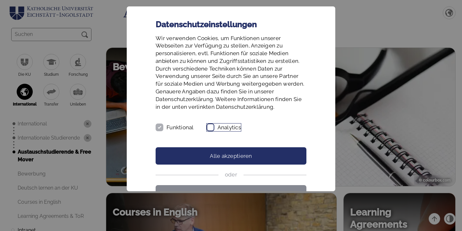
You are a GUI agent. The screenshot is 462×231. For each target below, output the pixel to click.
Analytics (229, 127)
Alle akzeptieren (231, 156)
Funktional (180, 127)
